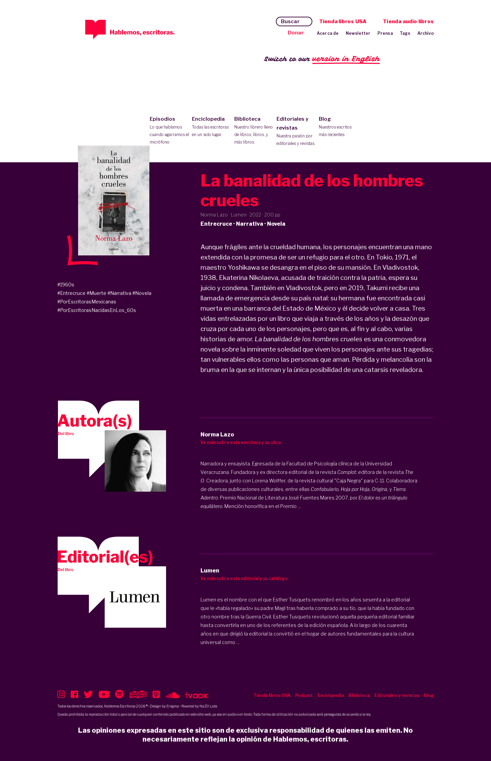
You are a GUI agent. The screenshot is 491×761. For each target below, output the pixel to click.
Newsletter (358, 33)
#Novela (141, 293)
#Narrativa (119, 293)
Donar (296, 33)
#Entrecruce (71, 293)
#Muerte (96, 293)
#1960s (65, 284)
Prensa (385, 33)
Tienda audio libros (408, 21)
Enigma (172, 706)
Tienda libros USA (343, 21)
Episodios (169, 131)
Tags (405, 33)
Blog (338, 127)
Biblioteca (253, 131)
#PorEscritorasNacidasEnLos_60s (96, 310)
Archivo (425, 33)
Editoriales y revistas (296, 131)
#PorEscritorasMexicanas (86, 301)
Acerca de (328, 33)
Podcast (304, 695)
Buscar (290, 21)
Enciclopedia (211, 127)
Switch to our (322, 59)
